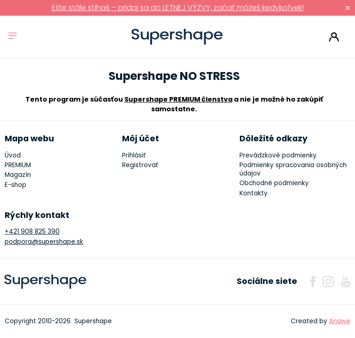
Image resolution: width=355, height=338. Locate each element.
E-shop (15, 185)
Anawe (339, 321)
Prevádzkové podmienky (278, 155)
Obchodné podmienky (274, 183)
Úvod (13, 155)
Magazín (18, 174)
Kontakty (253, 193)
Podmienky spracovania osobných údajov (293, 169)
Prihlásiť (334, 37)
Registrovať (140, 165)
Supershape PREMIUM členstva (178, 99)
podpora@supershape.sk (44, 241)
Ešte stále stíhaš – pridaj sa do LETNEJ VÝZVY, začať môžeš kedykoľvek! (178, 7)
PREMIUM (18, 165)
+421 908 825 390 (32, 231)
